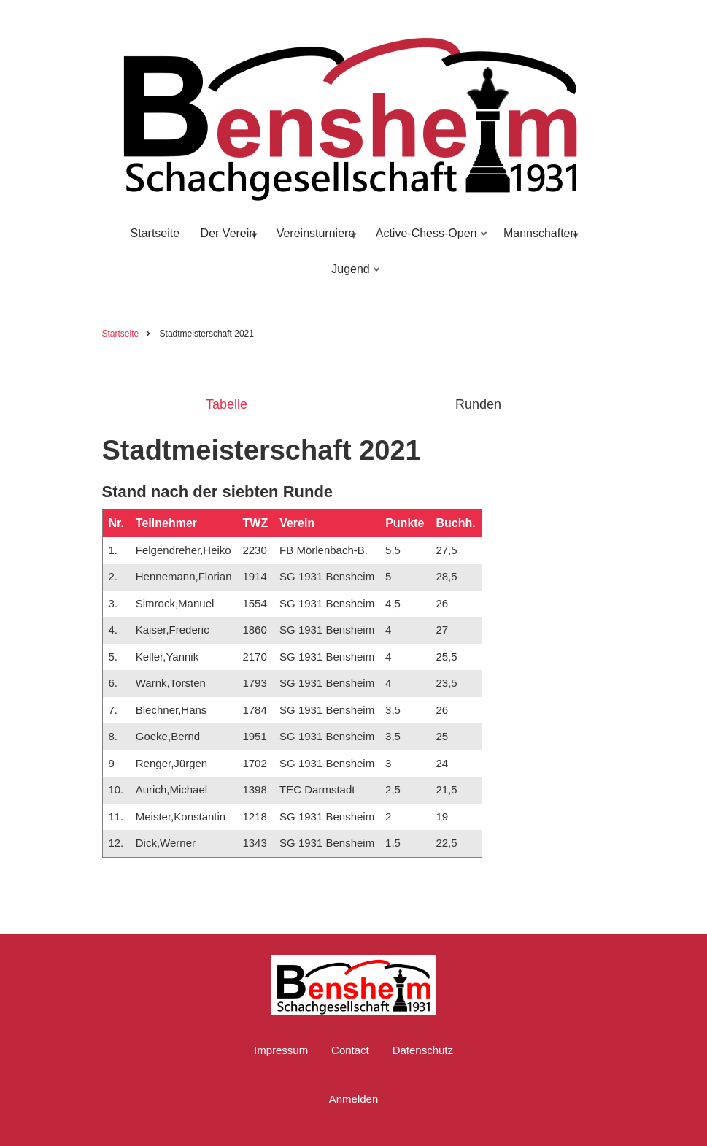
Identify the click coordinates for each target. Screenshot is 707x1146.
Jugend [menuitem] (352, 275)
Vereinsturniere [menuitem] (315, 240)
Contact (350, 1050)
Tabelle (226, 404)
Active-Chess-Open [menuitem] (428, 240)
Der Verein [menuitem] (227, 240)
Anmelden (354, 1099)
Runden (478, 404)
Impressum (281, 1050)
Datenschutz (423, 1050)
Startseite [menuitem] (155, 233)
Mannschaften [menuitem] (539, 240)
